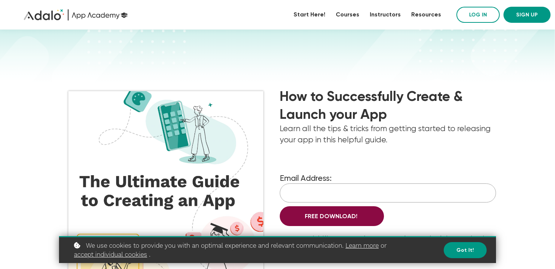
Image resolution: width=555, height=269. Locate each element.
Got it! (465, 250)
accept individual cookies (110, 254)
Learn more (362, 245)
